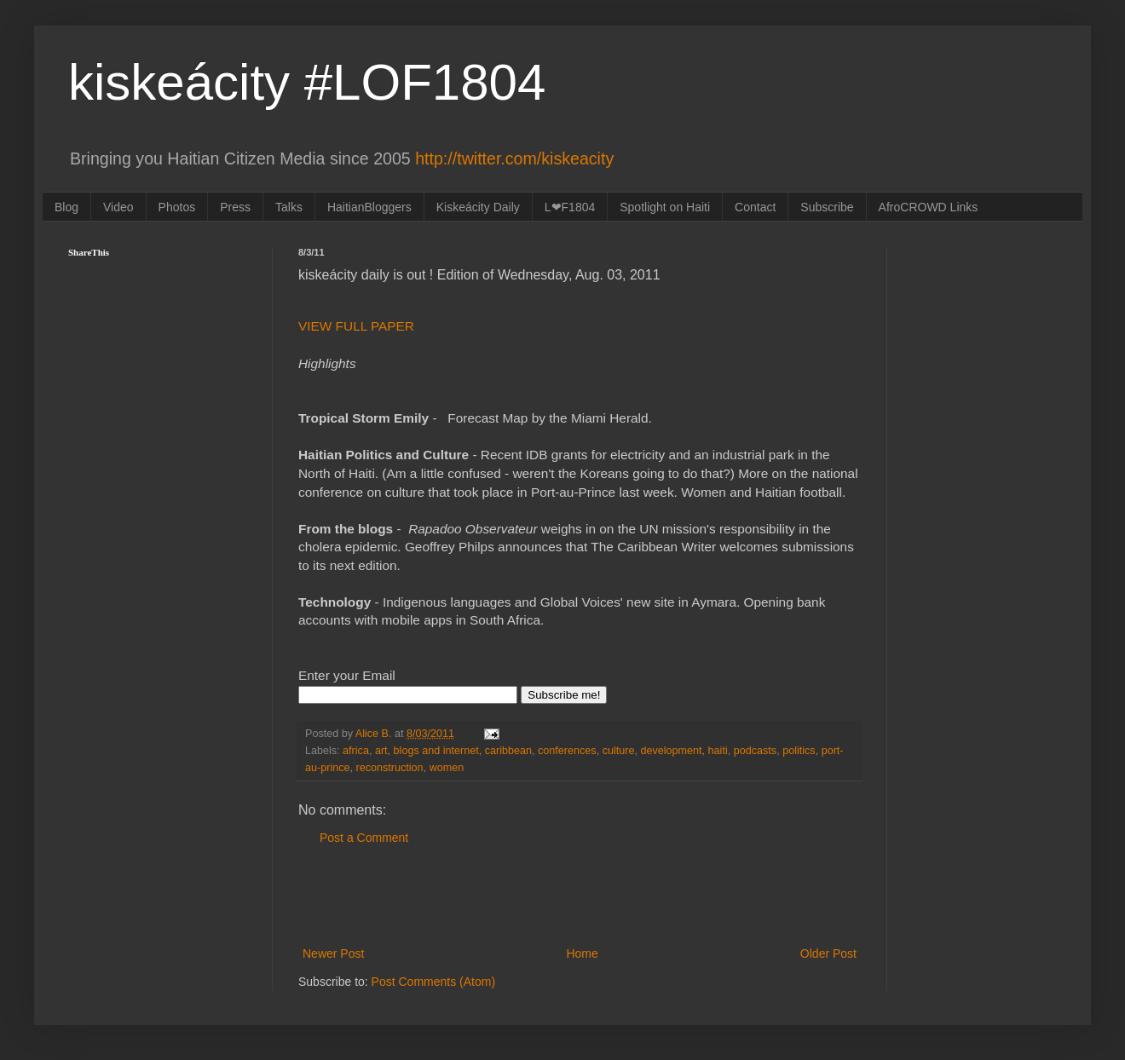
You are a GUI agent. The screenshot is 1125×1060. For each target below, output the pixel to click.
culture (619, 751)
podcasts (755, 751)
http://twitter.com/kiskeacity (514, 158)
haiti (718, 751)
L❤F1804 (570, 207)
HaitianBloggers (369, 207)
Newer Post (333, 953)
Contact (755, 207)
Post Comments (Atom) (433, 981)
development (670, 751)
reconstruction (390, 768)
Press (235, 207)
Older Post (828, 953)
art (381, 751)
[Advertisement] (579, 896)
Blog (66, 207)
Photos (177, 207)
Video (118, 207)
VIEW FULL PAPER (356, 326)
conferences (567, 751)
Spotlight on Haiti (665, 207)
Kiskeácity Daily (478, 207)
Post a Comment (364, 837)
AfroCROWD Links (928, 207)
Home (581, 953)
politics (799, 751)
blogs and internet (436, 751)
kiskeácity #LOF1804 (306, 82)
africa (356, 751)
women (447, 768)
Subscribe (826, 207)
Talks (289, 207)
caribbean (508, 751)
